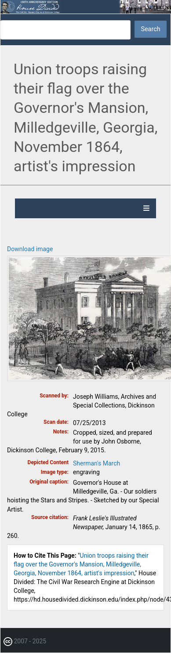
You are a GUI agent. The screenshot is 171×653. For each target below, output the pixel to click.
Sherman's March (96, 463)
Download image (30, 249)
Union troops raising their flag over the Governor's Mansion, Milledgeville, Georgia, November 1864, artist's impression (81, 564)
